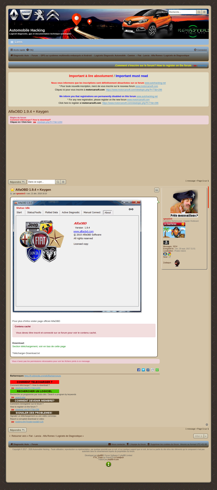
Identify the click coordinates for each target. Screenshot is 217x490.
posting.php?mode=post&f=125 (29, 422)
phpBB (100, 455)
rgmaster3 (167, 219)
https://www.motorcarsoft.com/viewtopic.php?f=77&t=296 (134, 89)
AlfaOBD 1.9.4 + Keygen (28, 111)
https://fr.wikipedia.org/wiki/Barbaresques (42, 376)
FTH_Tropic (98, 457)
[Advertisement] (108, 152)
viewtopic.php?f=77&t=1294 (49, 122)
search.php (20, 397)
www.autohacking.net (155, 83)
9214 (175, 246)
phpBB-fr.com (113, 459)
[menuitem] (30, 50)
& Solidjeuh (119, 457)
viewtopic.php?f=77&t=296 (27, 409)
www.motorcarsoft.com (146, 86)
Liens (18, 41)
